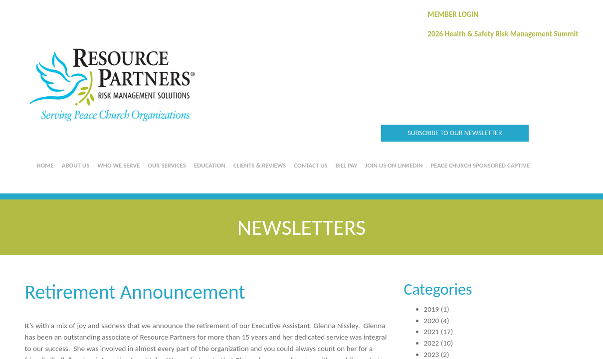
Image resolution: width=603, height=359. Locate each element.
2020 (431, 320)
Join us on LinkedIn (393, 165)
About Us (76, 165)
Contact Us (310, 165)
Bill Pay (347, 165)
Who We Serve (118, 165)
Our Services (167, 165)
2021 (431, 331)
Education (209, 165)
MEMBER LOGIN (452, 14)
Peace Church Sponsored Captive (480, 165)
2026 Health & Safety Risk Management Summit (502, 33)
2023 (431, 354)
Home (45, 165)
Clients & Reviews (259, 165)
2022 (431, 343)
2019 (431, 309)
